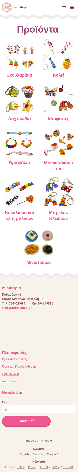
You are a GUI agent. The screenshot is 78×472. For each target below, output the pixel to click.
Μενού (72, 7)
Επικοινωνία (10, 374)
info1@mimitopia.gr (17, 308)
